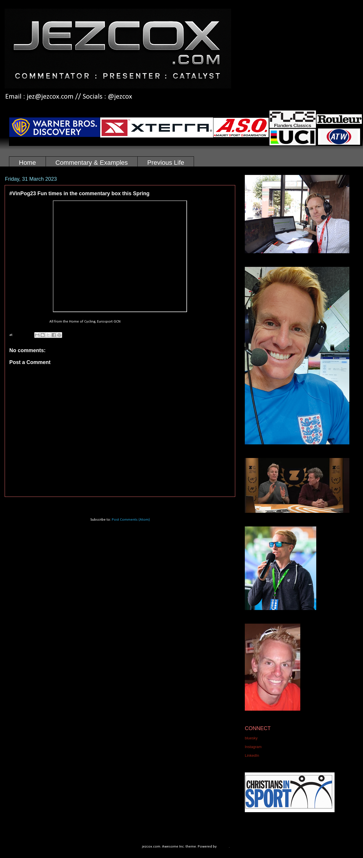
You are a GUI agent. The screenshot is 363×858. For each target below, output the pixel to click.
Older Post (221, 504)
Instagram (253, 747)
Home (27, 162)
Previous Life (165, 162)
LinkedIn (252, 755)
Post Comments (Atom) (131, 520)
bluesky (251, 738)
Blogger (223, 846)
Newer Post (20, 504)
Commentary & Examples (91, 162)
